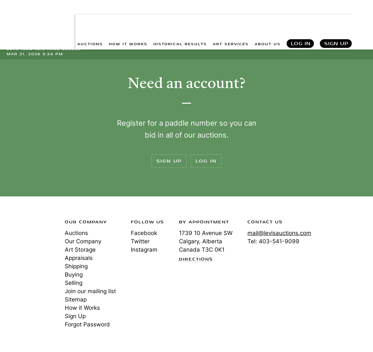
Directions (196, 259)
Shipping (76, 266)
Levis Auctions (30, 14)
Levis (28, 245)
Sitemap (76, 299)
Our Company (83, 241)
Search (361, 20)
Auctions (76, 233)
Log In (301, 20)
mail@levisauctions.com (279, 233)
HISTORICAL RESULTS (180, 20)
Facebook (144, 233)
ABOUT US (268, 20)
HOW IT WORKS (128, 20)
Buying (74, 274)
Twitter (140, 241)
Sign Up (336, 20)
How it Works (82, 307)
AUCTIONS (90, 20)
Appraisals (79, 258)
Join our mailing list (90, 291)
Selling (73, 283)
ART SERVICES (231, 20)
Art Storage (80, 249)
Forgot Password (87, 324)
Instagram (144, 249)
